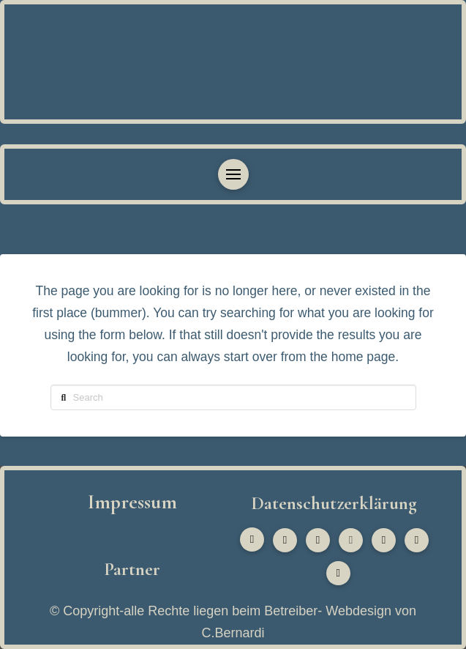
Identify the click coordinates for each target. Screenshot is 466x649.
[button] (233, 174)
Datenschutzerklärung (334, 503)
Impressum (132, 501)
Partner (132, 569)
